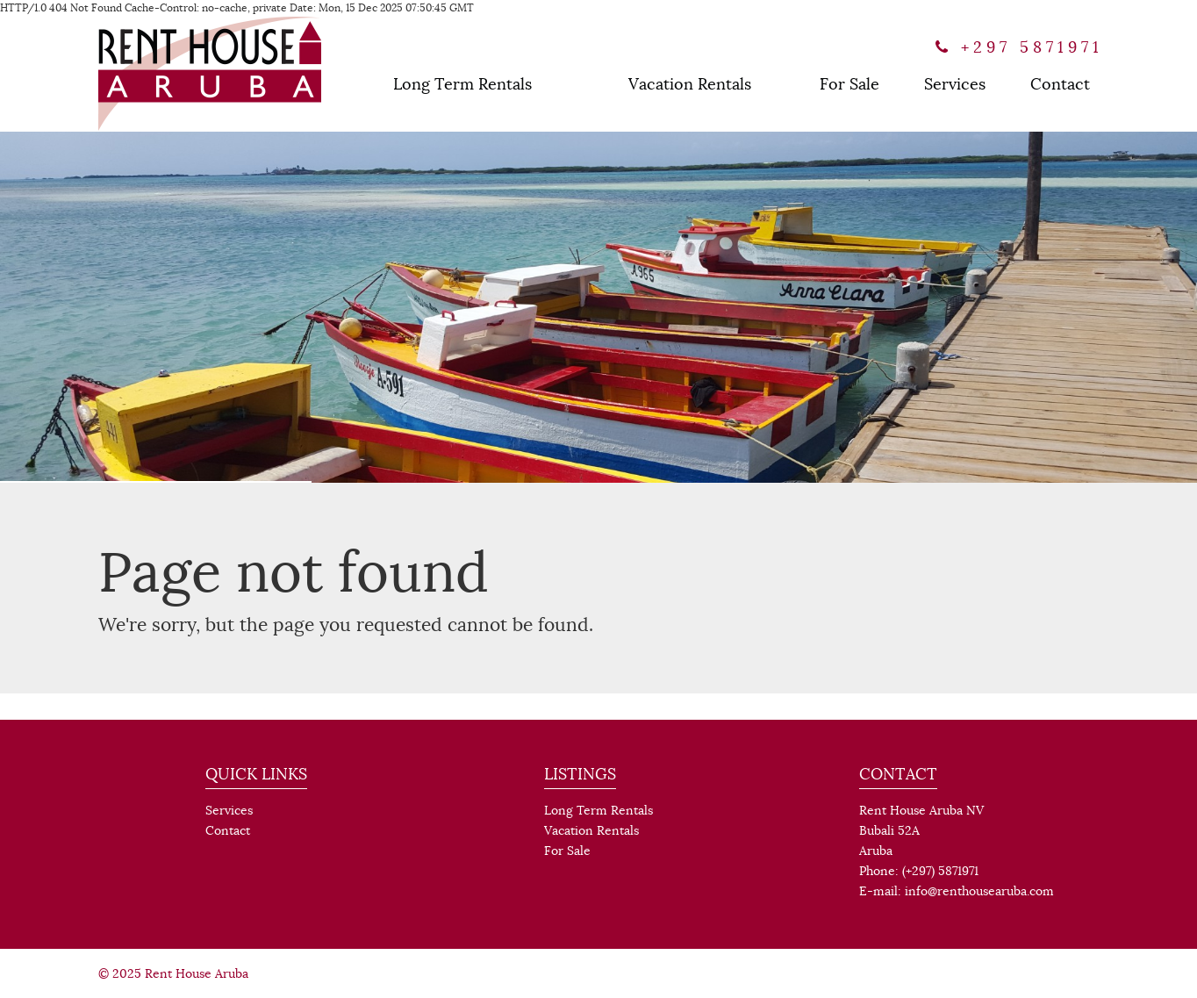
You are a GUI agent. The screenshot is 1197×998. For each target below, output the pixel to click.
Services (955, 84)
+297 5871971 (1019, 47)
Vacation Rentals (689, 84)
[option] (598, 307)
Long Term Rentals (462, 84)
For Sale (849, 84)
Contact (1060, 84)
